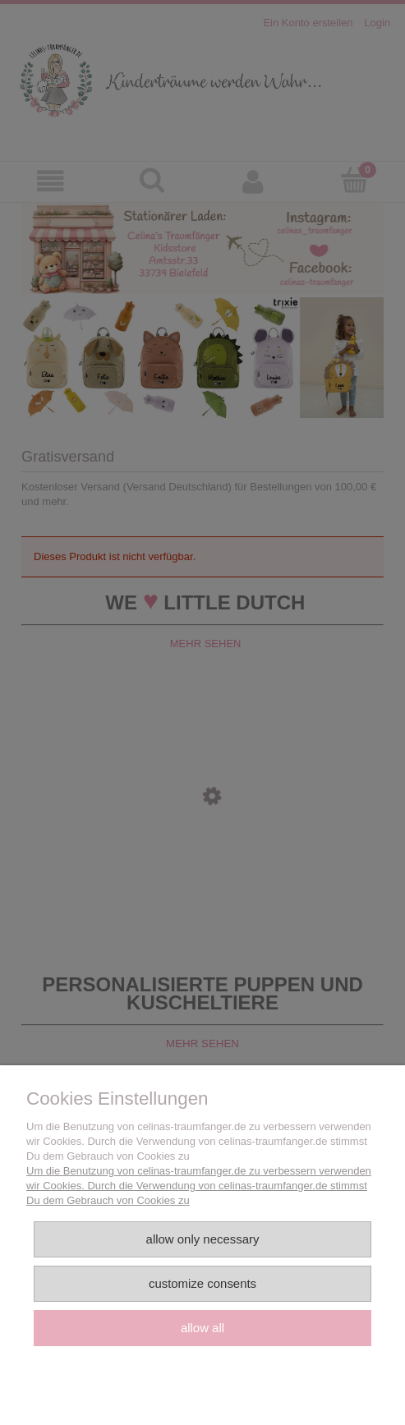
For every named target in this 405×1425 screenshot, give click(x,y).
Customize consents (202, 1283)
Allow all (202, 1328)
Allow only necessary (203, 1239)
